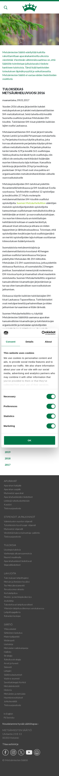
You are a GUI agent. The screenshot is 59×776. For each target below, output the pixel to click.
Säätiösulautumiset (13, 674)
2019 (7, 451)
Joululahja (9, 600)
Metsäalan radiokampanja (16, 648)
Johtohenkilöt (10, 701)
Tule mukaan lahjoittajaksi (16, 577)
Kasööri (8, 504)
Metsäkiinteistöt (12, 686)
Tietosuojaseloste (12, 508)
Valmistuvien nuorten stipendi (18, 521)
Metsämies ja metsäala (14, 693)
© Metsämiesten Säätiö (15, 760)
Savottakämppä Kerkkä (15, 682)
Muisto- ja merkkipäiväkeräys (18, 597)
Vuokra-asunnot (12, 678)
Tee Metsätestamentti (14, 585)
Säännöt (8, 667)
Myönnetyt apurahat (14, 493)
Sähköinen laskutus (13, 632)
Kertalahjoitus (11, 593)
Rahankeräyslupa (12, 616)
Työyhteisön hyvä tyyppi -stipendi (20, 525)
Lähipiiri (7, 670)
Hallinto (7, 651)
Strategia (8, 655)
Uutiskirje (8, 644)
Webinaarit (9, 640)
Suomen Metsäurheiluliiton (31, 202)
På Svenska (9, 717)
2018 (7, 458)
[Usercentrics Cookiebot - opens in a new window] (42, 333)
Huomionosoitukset (13, 697)
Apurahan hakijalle (12, 485)
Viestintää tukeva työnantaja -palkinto (22, 532)
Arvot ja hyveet (11, 663)
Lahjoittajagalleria (12, 612)
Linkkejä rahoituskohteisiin (17, 500)
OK (29, 440)
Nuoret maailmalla (12, 557)
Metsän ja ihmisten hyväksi (17, 581)
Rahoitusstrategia (12, 659)
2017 (7, 464)
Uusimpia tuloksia (12, 549)
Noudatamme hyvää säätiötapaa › (20, 723)
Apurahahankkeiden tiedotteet (18, 497)
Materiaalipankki (12, 636)
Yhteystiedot (10, 629)
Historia (8, 690)
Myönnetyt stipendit (13, 529)
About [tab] (48, 341)
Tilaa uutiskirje (10, 744)
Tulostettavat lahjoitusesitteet (18, 604)
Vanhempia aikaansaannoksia (18, 553)
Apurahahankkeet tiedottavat (18, 561)
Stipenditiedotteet (12, 564)
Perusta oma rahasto (14, 589)
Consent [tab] (10, 341)
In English (8, 713)
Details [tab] (30, 341)
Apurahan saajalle (12, 489)
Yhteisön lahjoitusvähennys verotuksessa (24, 608)
